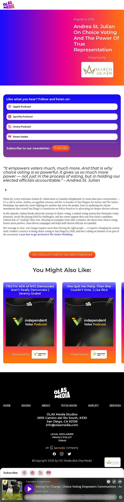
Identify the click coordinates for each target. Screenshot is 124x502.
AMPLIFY (93, 405)
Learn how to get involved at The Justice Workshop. (46, 234)
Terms (62, 440)
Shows (26, 405)
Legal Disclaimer (62, 434)
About (46, 405)
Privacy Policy (62, 437)
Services (115, 405)
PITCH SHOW (69, 405)
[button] (120, 5)
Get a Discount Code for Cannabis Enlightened (62, 254)
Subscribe (60, 148)
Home (6, 405)
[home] (9, 5)
